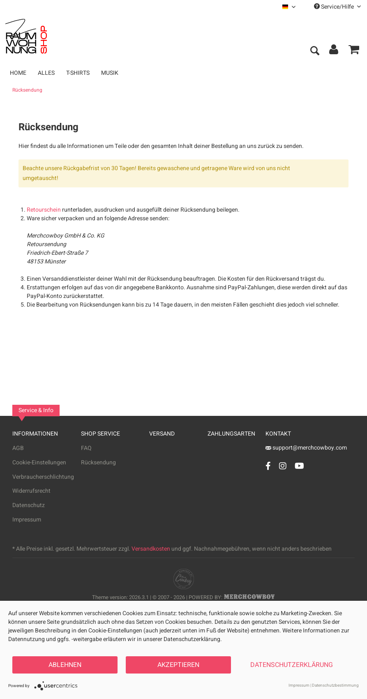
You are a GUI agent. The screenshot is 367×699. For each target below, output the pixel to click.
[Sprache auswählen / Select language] (288, 7)
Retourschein (44, 209)
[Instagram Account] (282, 465)
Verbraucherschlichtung (43, 477)
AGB (18, 448)
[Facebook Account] (268, 465)
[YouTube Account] (299, 465)
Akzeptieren (178, 665)
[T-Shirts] (77, 73)
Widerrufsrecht (31, 491)
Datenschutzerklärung (291, 665)
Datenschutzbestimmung (335, 685)
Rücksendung (98, 462)
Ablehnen (64, 665)
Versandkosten (151, 548)
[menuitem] (289, 7)
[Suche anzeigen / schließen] (314, 51)
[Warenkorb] (354, 51)
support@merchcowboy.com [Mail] (306, 447)
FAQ (86, 448)
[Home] (18, 73)
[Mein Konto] (334, 51)
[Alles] (46, 73)
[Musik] (109, 73)
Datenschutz (28, 505)
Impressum (26, 519)
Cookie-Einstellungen (39, 462)
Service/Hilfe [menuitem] (337, 6)
